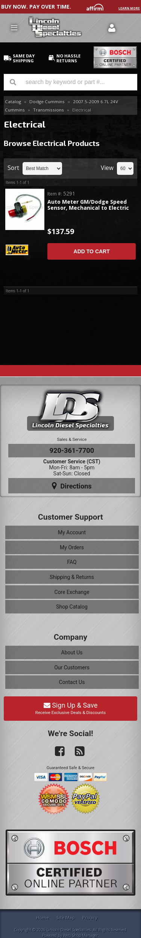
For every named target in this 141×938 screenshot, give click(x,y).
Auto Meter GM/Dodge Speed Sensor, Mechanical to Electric (88, 205)
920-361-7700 (72, 450)
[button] (70, 82)
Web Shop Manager (80, 935)
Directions (72, 486)
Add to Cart (92, 251)
